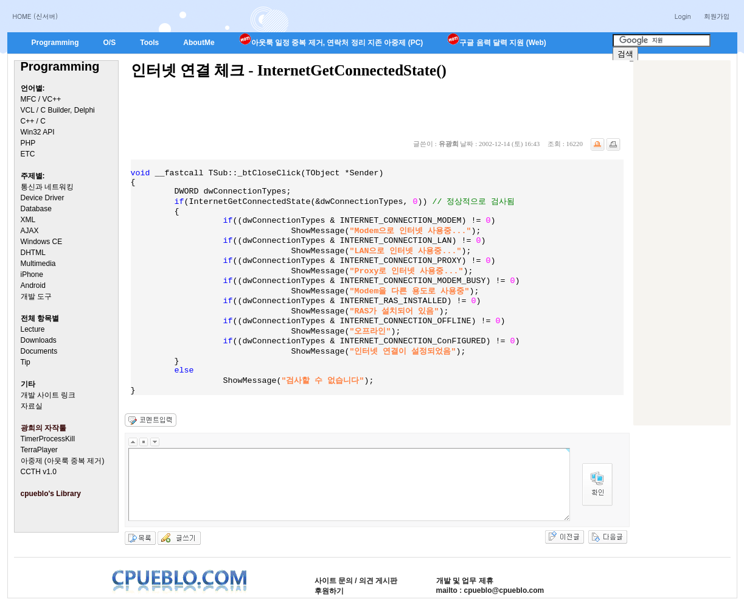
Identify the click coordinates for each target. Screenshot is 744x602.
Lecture (33, 329)
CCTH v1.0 (39, 471)
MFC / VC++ (41, 99)
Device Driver (42, 198)
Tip (25, 362)
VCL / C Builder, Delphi (58, 110)
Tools (149, 42)
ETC (28, 154)
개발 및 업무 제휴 (464, 580)
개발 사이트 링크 (48, 395)
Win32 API (38, 132)
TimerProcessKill (48, 439)
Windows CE (42, 241)
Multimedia (38, 263)
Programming (55, 42)
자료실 (32, 406)
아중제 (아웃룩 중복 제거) (63, 461)
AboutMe (198, 42)
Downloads (39, 340)
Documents (39, 351)
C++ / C (33, 121)
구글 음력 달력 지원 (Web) (496, 42)
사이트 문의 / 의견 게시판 (356, 580)
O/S (109, 42)
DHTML (33, 252)
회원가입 (717, 16)
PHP (28, 143)
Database (36, 209)
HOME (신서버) (35, 16)
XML (28, 219)
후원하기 (329, 591)
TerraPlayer (39, 450)
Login (683, 16)
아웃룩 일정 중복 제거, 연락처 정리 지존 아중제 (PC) (331, 42)
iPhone (32, 274)
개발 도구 (36, 296)
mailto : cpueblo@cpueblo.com (490, 590)
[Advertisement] (682, 242)
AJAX (30, 230)
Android (33, 285)
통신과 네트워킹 (47, 187)
